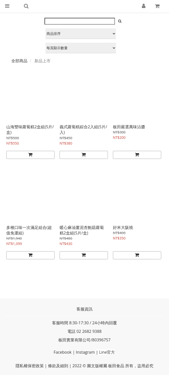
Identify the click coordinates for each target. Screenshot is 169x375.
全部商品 (19, 61)
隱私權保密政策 (30, 365)
